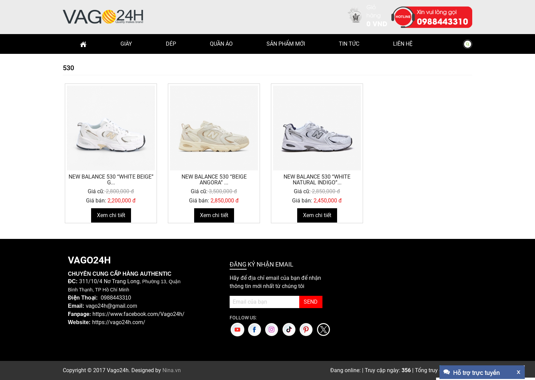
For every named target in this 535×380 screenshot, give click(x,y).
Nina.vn (171, 370)
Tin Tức (349, 44)
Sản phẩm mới (285, 44)
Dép (171, 44)
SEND (311, 302)
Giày (126, 44)
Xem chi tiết (111, 215)
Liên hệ (403, 44)
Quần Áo (221, 44)
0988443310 (442, 21)
